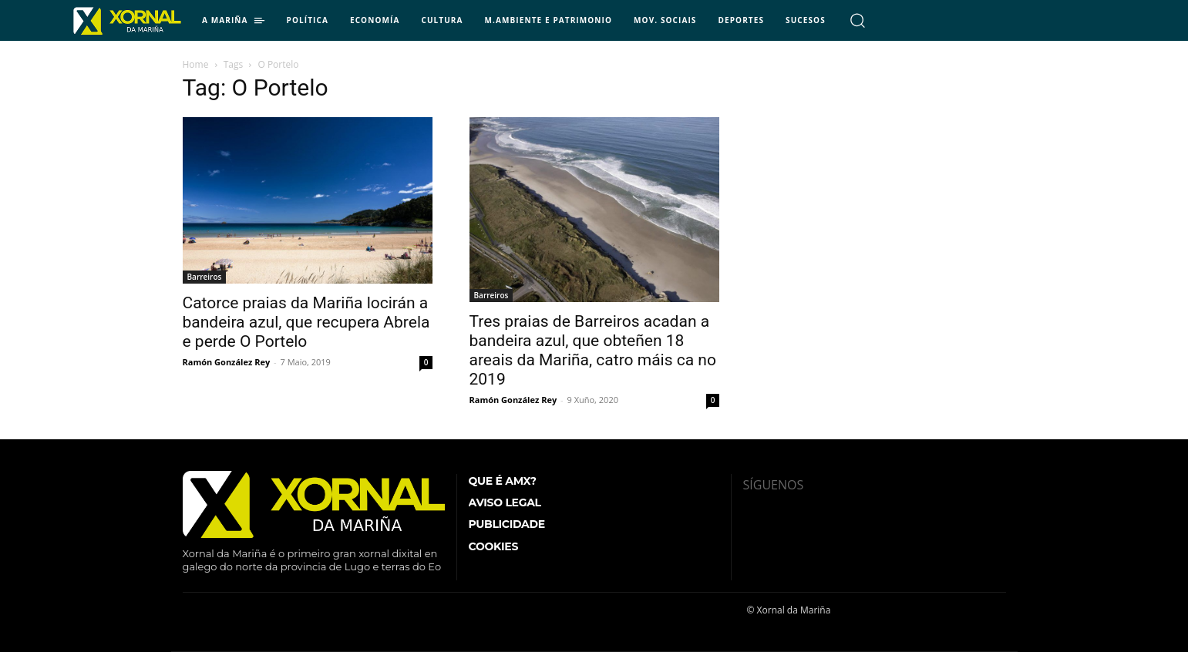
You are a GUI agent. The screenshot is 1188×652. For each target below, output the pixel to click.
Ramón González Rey (227, 362)
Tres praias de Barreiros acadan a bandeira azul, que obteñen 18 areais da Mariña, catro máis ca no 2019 (592, 350)
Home (196, 64)
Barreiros (204, 276)
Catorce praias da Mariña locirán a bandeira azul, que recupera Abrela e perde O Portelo (306, 322)
